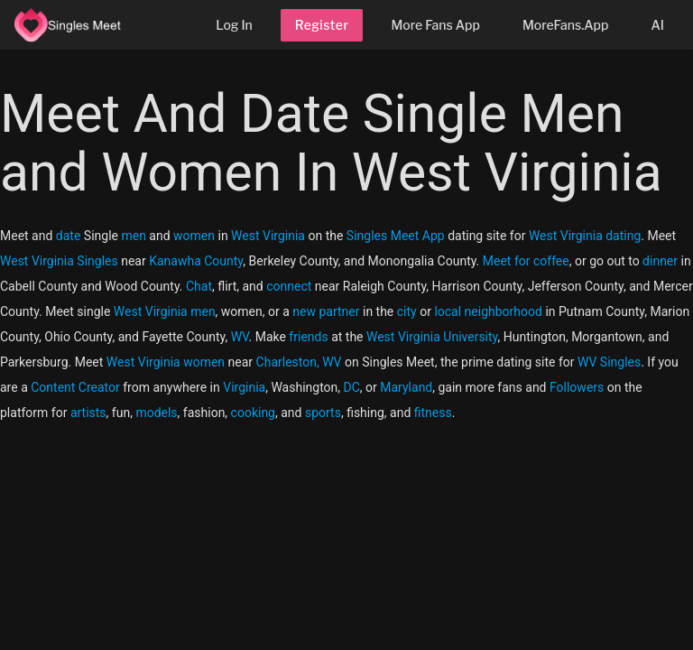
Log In (234, 24)
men (133, 235)
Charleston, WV (299, 362)
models (156, 412)
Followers (577, 387)
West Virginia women (165, 362)
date (68, 235)
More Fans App (435, 24)
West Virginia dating (585, 235)
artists (88, 412)
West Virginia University (432, 337)
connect (288, 286)
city (407, 311)
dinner (660, 261)
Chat (199, 286)
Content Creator (75, 387)
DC (352, 387)
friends (308, 337)
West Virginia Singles (59, 261)
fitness (433, 412)
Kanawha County (196, 261)
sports (323, 412)
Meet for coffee (526, 261)
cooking (253, 412)
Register (322, 24)
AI (657, 24)
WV (240, 337)
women (194, 235)
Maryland (406, 387)
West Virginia (268, 235)
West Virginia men (165, 311)
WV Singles (609, 362)
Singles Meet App (395, 235)
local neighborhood (488, 311)
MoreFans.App (565, 24)
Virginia (244, 387)
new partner (325, 311)
